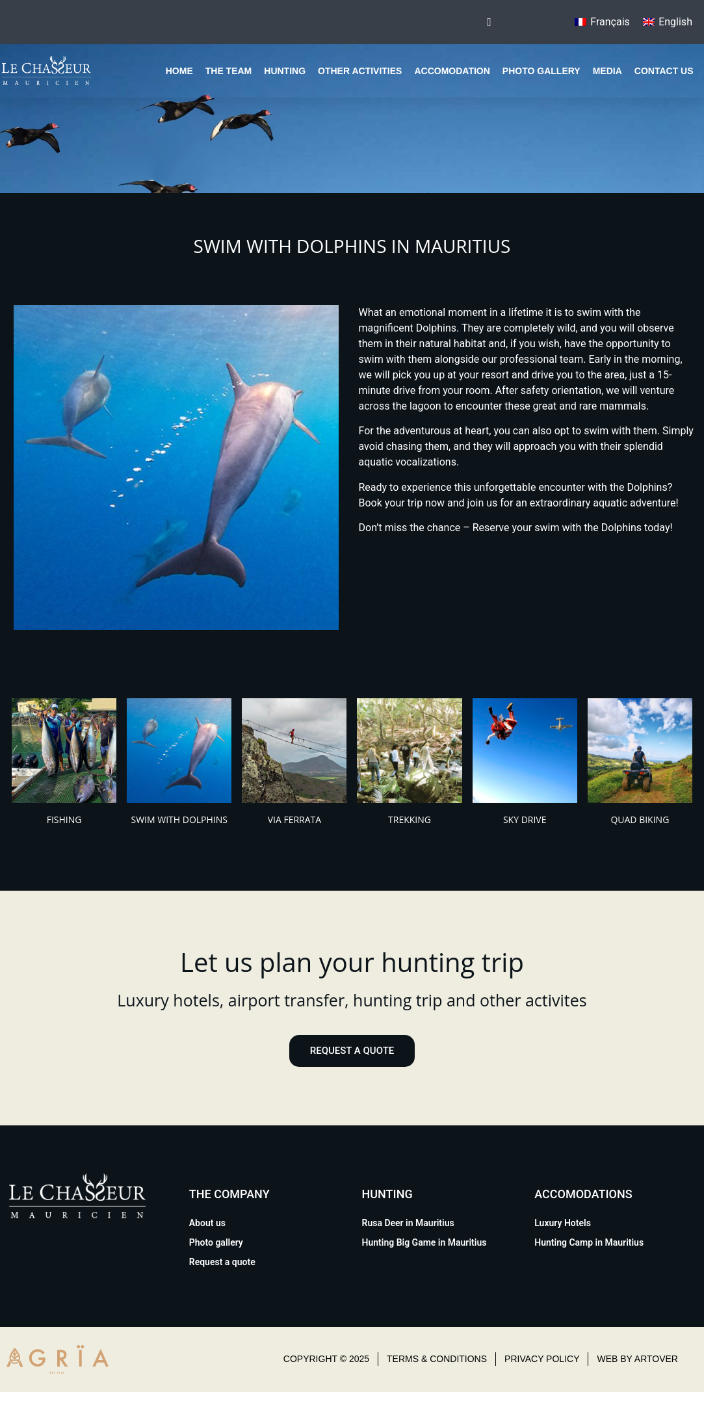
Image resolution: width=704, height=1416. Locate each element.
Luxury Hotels (562, 1223)
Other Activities (360, 71)
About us (207, 1223)
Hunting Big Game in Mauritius (424, 1242)
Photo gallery (541, 71)
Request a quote (222, 1262)
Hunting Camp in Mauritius (589, 1242)
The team (228, 71)
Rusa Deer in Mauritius (408, 1223)
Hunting (285, 71)
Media (607, 71)
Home (179, 71)
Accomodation (451, 71)
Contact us (664, 71)
